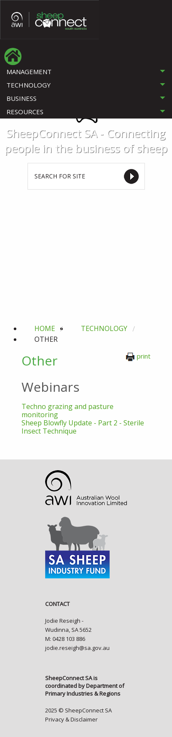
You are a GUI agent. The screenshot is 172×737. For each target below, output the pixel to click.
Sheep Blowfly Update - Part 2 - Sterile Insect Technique (83, 427)
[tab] (86, 71)
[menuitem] (13, 56)
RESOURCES (24, 111)
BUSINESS (21, 98)
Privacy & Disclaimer (71, 719)
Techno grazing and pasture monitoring (68, 410)
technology (104, 328)
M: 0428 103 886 (65, 639)
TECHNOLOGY (28, 85)
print (138, 356)
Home (44, 328)
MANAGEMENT (29, 71)
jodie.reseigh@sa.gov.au (77, 648)
